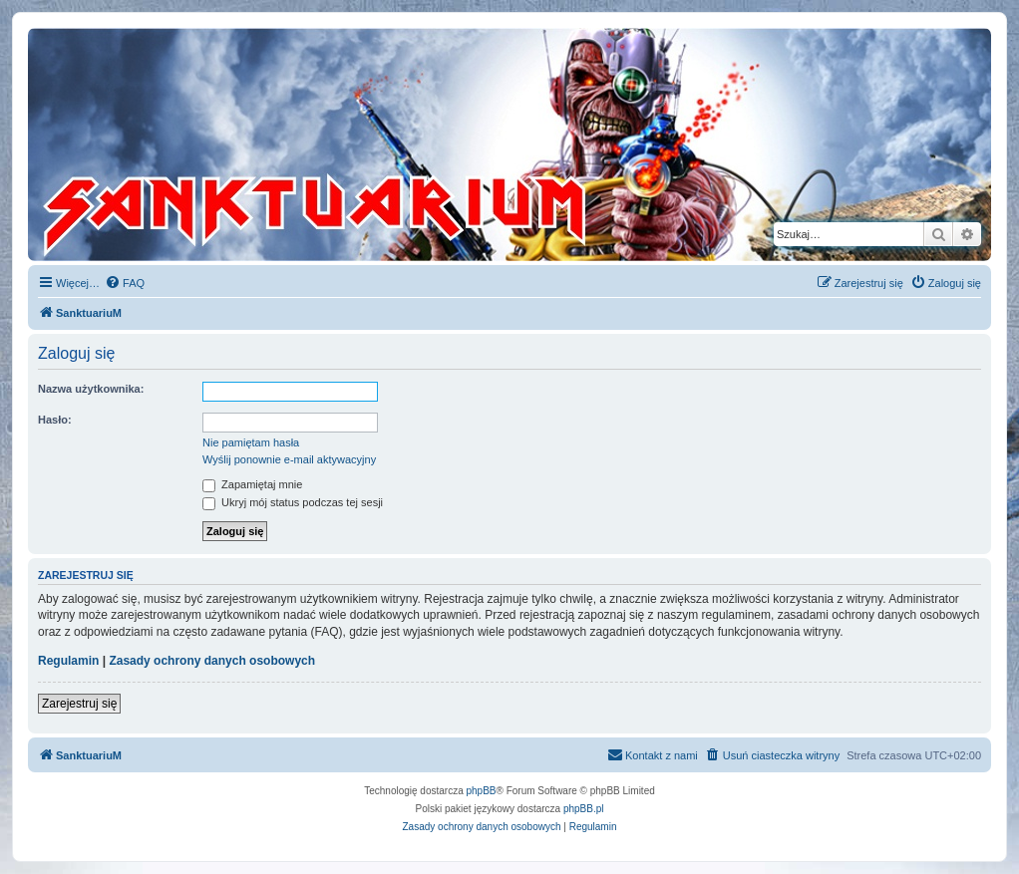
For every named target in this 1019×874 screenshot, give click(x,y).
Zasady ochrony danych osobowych (212, 661)
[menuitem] (125, 283)
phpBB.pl (583, 808)
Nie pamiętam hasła (250, 442)
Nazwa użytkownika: (91, 389)
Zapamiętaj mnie (252, 484)
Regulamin (68, 661)
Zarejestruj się (79, 704)
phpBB (482, 790)
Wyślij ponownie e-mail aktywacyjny (289, 459)
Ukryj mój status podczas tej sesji (292, 502)
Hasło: (55, 420)
